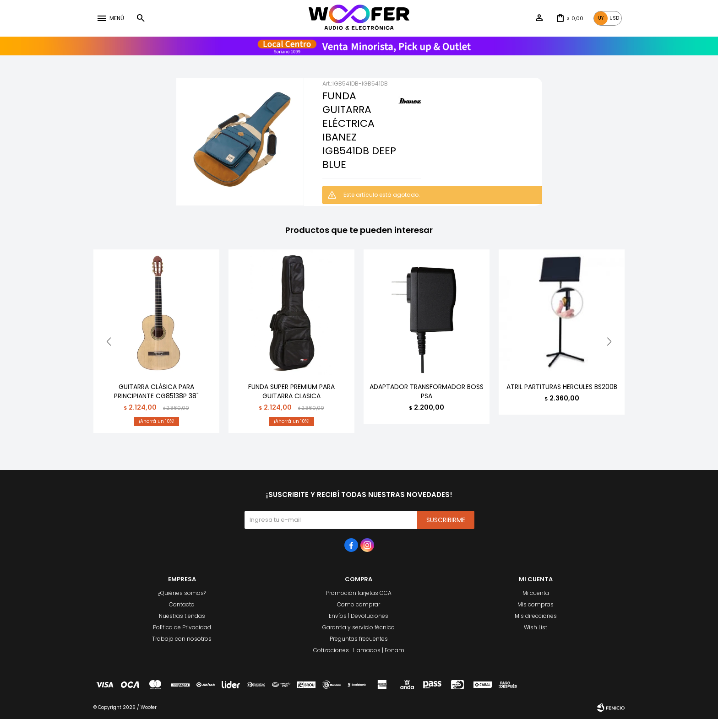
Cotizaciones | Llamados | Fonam (358, 650)
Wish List (535, 627)
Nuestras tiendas (182, 616)
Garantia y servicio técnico (358, 627)
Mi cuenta (535, 593)
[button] (609, 341)
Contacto (182, 604)
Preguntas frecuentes (359, 639)
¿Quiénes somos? (182, 593)
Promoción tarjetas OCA (359, 593)
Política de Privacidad (182, 627)
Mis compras (535, 604)
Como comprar (358, 604)
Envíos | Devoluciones (358, 616)
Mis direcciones (536, 616)
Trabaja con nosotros (182, 639)
